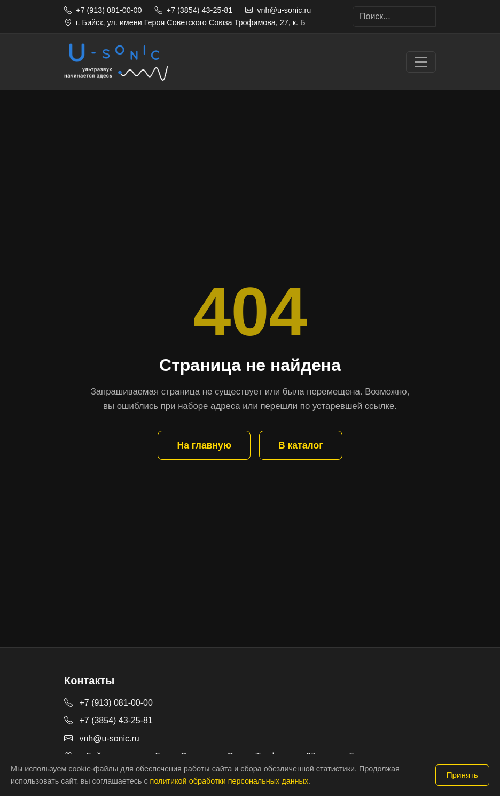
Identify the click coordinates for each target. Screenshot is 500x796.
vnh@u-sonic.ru (278, 10)
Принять (462, 774)
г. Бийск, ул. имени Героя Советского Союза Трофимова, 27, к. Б (185, 22)
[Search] (394, 16)
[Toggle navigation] (421, 62)
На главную (204, 445)
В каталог (300, 445)
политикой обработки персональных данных (229, 781)
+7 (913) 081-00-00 (103, 10)
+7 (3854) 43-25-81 (194, 10)
